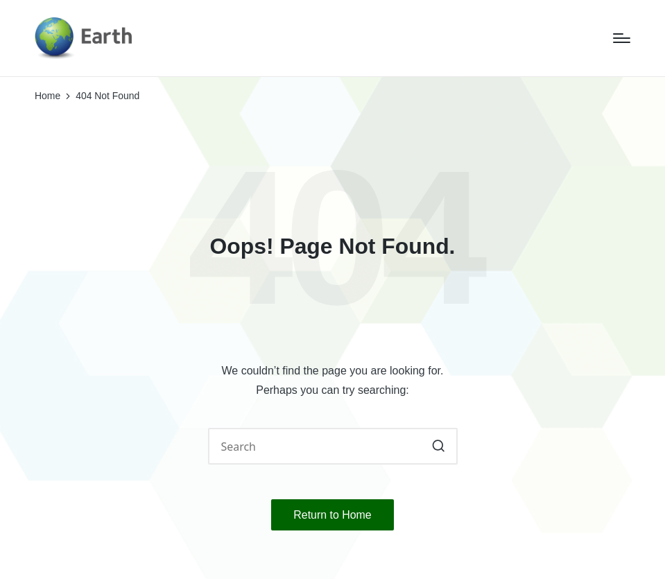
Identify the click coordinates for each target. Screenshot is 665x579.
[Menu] (621, 38)
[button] (438, 446)
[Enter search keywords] (333, 446)
